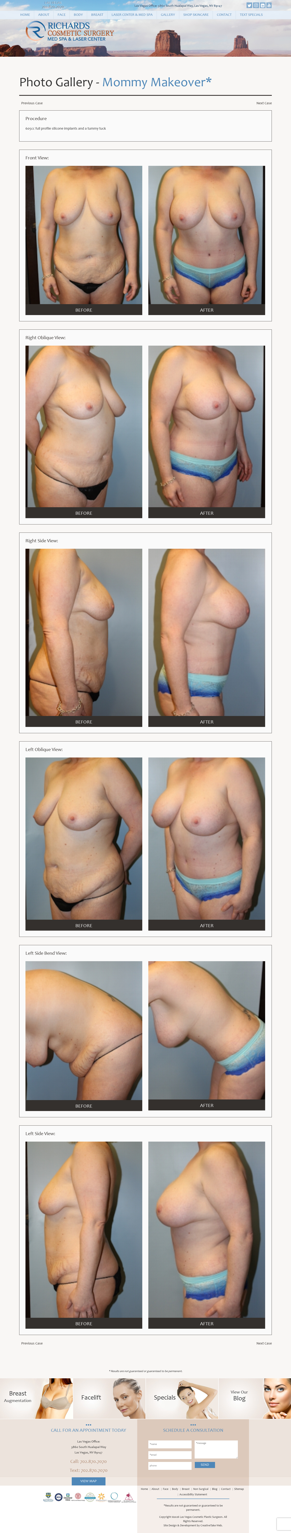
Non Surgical (200, 1489)
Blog (214, 1489)
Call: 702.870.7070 (88, 1461)
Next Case (264, 103)
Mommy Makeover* (157, 83)
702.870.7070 (53, 7)
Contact (224, 15)
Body (78, 15)
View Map (88, 1481)
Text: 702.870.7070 (89, 1470)
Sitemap (239, 1489)
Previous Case (32, 103)
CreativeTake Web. (211, 1525)
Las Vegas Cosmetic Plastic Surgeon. (201, 1517)
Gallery (168, 15)
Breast (97, 15)
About (43, 15)
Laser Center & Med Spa (132, 15)
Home (25, 15)
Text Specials (251, 15)
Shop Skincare (196, 15)
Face (61, 15)
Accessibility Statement (193, 1494)
